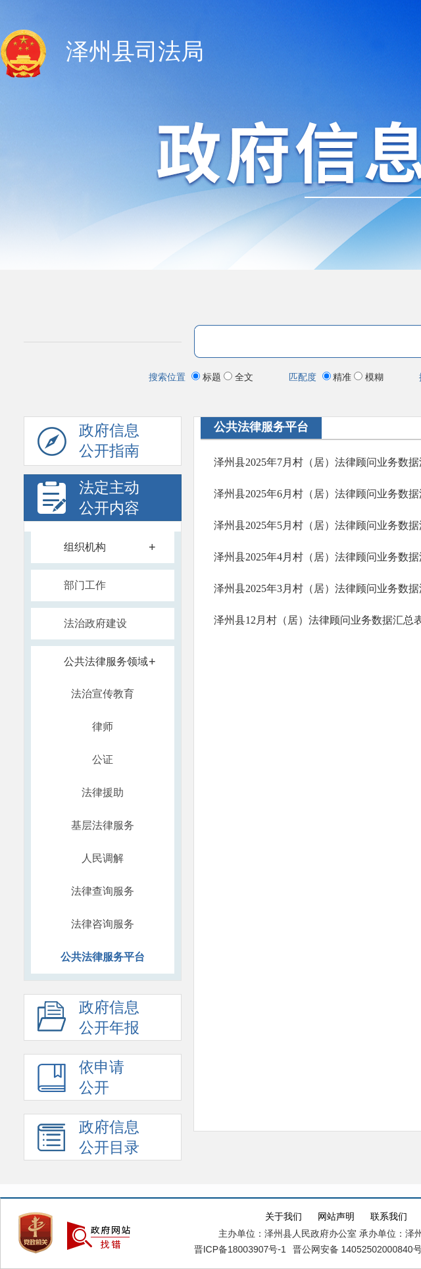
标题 (207, 377)
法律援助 (103, 792)
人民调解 (103, 858)
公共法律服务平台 (103, 956)
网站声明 (336, 1217)
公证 (102, 759)
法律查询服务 (102, 891)
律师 (102, 726)
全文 (238, 377)
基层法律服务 (102, 825)
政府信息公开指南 (88, 444)
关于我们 (283, 1217)
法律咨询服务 (102, 924)
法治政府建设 (95, 623)
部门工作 (85, 585)
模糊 (369, 377)
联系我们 (388, 1217)
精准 (338, 377)
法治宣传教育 (102, 693)
